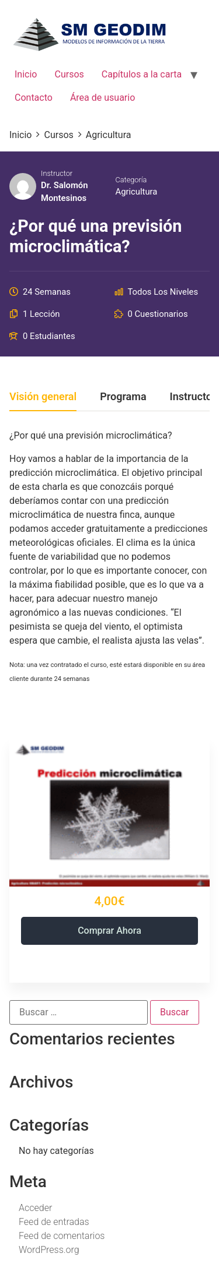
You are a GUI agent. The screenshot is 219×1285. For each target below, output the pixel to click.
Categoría (131, 179)
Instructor (56, 173)
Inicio (26, 74)
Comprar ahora (109, 930)
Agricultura (137, 191)
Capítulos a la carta (142, 74)
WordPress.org (49, 1249)
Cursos (69, 74)
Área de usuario (102, 97)
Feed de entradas (54, 1221)
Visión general (43, 397)
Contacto (34, 97)
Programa (123, 397)
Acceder (35, 1207)
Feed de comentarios (62, 1235)
